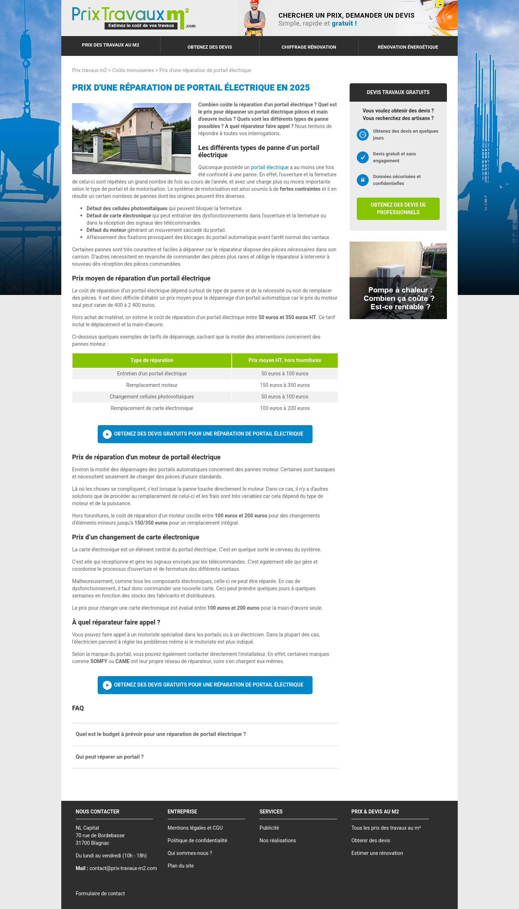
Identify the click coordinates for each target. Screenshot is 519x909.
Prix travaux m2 (89, 70)
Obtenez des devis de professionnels (398, 208)
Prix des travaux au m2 (110, 44)
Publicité (269, 828)
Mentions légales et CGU (195, 828)
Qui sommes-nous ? (190, 853)
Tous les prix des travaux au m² (386, 828)
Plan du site (181, 866)
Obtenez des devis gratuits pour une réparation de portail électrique (208, 434)
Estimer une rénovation (377, 853)
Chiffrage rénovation (308, 47)
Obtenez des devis (209, 47)
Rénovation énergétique (408, 47)
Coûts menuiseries (133, 70)
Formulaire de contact (100, 893)
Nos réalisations (278, 840)
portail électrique (270, 167)
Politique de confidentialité (197, 840)
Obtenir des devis (370, 840)
